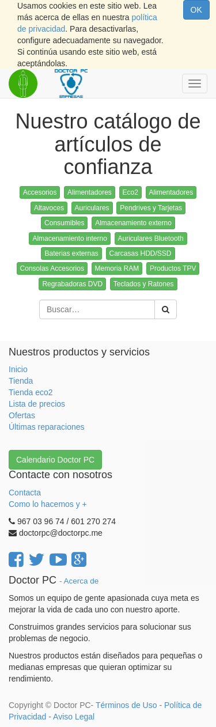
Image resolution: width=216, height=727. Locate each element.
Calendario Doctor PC (55, 459)
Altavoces (49, 208)
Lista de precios (37, 403)
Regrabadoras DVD (72, 284)
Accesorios (40, 192)
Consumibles (64, 223)
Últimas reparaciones (47, 426)
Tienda (21, 380)
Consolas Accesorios (52, 268)
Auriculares (92, 208)
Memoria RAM (117, 268)
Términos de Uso (126, 705)
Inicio (18, 369)
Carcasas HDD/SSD (140, 253)
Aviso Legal (73, 716)
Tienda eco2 (31, 392)
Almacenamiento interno (69, 238)
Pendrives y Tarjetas (151, 208)
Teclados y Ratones (143, 284)
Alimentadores (89, 192)
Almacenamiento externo (133, 223)
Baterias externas (71, 253)
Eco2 (130, 192)
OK (196, 9)
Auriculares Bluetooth (151, 238)
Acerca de (81, 581)
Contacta (25, 492)
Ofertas (22, 415)
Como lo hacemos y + (48, 504)
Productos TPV (173, 268)
